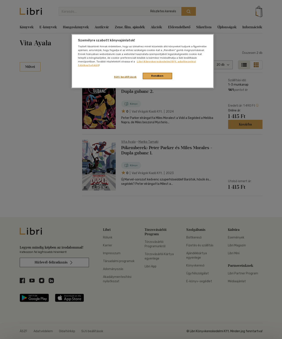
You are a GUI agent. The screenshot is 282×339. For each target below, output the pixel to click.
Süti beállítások (125, 76)
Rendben (157, 75)
